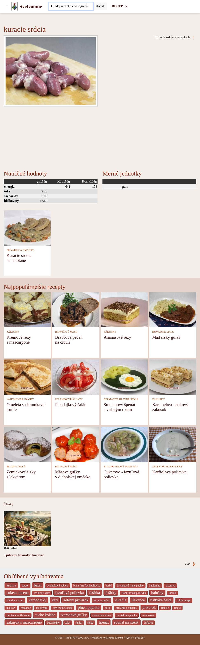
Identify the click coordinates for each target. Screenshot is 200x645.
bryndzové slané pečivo (130, 585)
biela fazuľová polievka (86, 585)
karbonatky (37, 600)
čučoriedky (53, 622)
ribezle (165, 607)
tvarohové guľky (73, 615)
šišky (90, 622)
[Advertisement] (100, 137)
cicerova (170, 585)
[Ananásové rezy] (124, 309)
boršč (109, 585)
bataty (25, 585)
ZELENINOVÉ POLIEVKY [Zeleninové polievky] (167, 466)
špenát (104, 622)
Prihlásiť (140, 637)
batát (38, 585)
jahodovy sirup (14, 600)
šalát (67, 622)
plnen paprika (88, 607)
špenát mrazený (126, 622)
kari (55, 600)
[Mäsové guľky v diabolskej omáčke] (75, 444)
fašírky (110, 592)
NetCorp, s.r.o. (80, 637)
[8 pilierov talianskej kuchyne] (27, 528)
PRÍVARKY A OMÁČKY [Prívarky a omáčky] (20, 250)
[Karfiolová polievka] (172, 444)
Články (8, 504)
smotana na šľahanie (18, 615)
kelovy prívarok (75, 600)
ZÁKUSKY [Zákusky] (13, 331)
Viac (189, 564)
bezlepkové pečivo (57, 585)
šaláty (79, 622)
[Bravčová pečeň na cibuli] (75, 309)
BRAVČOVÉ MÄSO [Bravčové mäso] (66, 331)
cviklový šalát (42, 593)
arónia (11, 585)
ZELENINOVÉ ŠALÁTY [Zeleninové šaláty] (69, 399)
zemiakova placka (126, 615)
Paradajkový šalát (70, 404)
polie (107, 607)
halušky (157, 592)
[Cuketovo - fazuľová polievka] (124, 444)
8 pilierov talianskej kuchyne (24, 555)
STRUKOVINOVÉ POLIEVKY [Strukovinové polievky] (121, 466)
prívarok (149, 607)
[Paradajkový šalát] (75, 376)
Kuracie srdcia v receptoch (175, 37)
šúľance (148, 622)
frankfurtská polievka (134, 593)
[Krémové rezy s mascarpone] (27, 309)
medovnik (41, 607)
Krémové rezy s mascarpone (19, 339)
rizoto (177, 607)
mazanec (26, 607)
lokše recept (184, 600)
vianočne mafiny (101, 615)
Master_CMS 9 (124, 637)
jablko (172, 593)
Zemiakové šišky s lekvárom (21, 474)
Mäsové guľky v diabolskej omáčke (72, 474)
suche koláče (45, 615)
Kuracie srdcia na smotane (19, 258)
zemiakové (148, 615)
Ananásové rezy (117, 337)
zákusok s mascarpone (24, 622)
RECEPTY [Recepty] (119, 6)
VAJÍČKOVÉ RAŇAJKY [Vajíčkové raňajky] (20, 399)
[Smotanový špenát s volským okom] (124, 376)
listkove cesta (161, 600)
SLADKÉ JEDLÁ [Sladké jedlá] (16, 466)
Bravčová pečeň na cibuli (69, 339)
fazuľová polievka (69, 592)
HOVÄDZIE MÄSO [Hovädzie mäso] (163, 331)
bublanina (154, 585)
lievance (138, 600)
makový (10, 607)
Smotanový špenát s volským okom (119, 407)
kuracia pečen (101, 600)
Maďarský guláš (166, 337)
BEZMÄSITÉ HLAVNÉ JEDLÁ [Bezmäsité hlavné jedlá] (121, 399)
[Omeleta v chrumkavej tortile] (27, 376)
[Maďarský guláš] (172, 309)
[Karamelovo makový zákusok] (172, 376)
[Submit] (100, 6)
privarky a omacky (126, 607)
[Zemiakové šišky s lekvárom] (27, 444)
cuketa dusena (17, 592)
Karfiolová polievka (169, 471)
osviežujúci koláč (62, 607)
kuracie (120, 600)
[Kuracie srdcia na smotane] (27, 227)
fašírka (94, 592)
